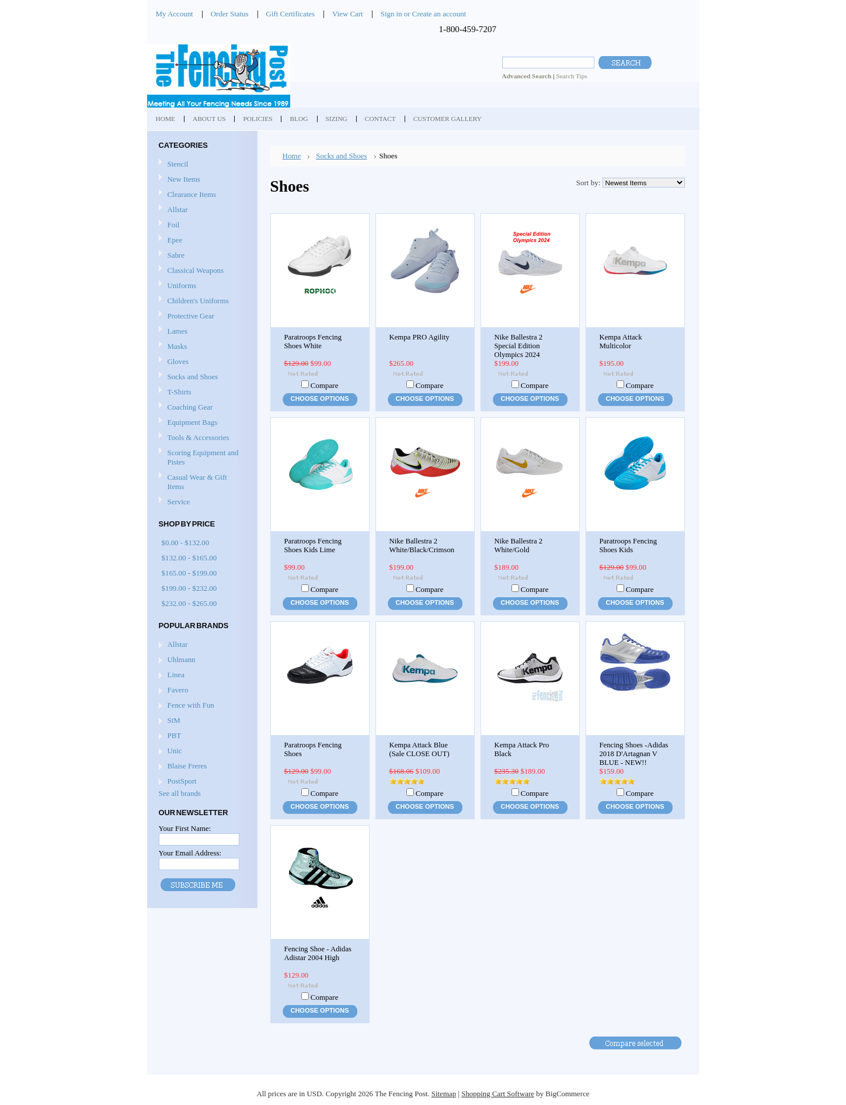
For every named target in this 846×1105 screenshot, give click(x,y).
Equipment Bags (201, 423)
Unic (175, 750)
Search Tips (571, 75)
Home (292, 155)
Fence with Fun (191, 705)
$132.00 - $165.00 (189, 557)
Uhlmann (182, 659)
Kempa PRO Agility (419, 337)
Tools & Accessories (201, 438)
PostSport (182, 781)
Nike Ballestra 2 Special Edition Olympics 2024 (519, 346)
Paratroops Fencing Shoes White (313, 341)
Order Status (230, 13)
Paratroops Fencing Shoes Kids (628, 545)
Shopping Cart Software (497, 1093)
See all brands (180, 793)
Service (179, 501)
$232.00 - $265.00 (189, 603)
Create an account (439, 13)
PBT (175, 735)
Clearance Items (192, 194)
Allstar (201, 210)
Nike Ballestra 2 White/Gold (519, 545)
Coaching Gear (201, 408)
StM (174, 720)
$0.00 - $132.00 (186, 542)
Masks (201, 347)
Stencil (178, 164)
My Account (174, 13)
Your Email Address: (190, 852)
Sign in (391, 13)
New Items (184, 179)
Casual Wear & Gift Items (201, 482)
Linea (176, 674)
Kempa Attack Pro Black (522, 749)
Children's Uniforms (201, 301)
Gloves (201, 362)
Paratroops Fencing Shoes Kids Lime (313, 545)
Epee (201, 240)
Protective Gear (201, 316)
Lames (201, 332)
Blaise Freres (187, 765)
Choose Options (320, 398)
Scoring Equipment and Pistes (201, 457)
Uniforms (201, 286)
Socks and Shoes (201, 377)
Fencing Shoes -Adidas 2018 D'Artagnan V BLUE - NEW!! (634, 754)
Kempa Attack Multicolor (621, 341)
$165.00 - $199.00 (189, 573)
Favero (178, 689)
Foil (201, 225)
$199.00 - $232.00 (189, 588)
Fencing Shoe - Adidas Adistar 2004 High (318, 953)
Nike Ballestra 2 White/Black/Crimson (422, 545)
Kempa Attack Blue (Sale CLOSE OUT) (419, 749)
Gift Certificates (290, 13)
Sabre (201, 256)
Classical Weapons (201, 271)
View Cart (347, 13)
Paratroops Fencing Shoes (313, 749)
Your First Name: (185, 828)
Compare (325, 385)
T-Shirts (180, 391)
